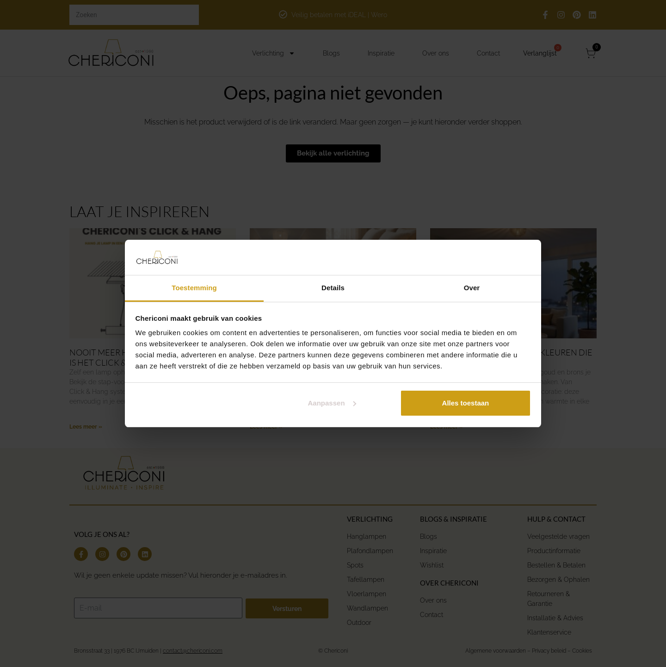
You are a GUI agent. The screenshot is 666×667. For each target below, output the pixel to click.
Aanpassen (332, 403)
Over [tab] (472, 288)
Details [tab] (333, 288)
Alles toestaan (465, 403)
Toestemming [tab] (194, 288)
